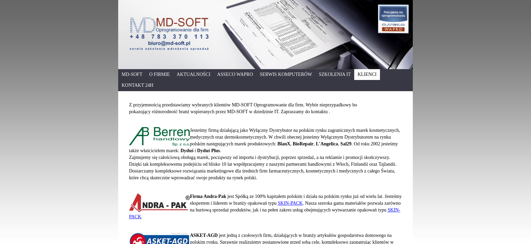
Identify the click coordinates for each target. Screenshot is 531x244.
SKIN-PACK (290, 203)
